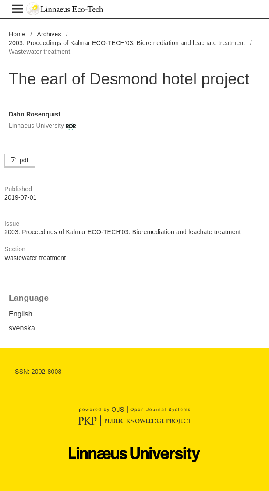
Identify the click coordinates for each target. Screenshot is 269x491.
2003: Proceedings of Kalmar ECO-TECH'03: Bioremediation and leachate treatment (127, 42)
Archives (49, 34)
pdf (23, 160)
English (20, 314)
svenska (22, 328)
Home (17, 34)
